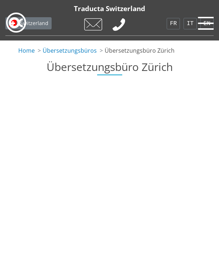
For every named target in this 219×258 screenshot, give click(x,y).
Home (26, 50)
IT (190, 23)
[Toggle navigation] (205, 21)
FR (173, 23)
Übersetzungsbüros (70, 50)
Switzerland (34, 23)
